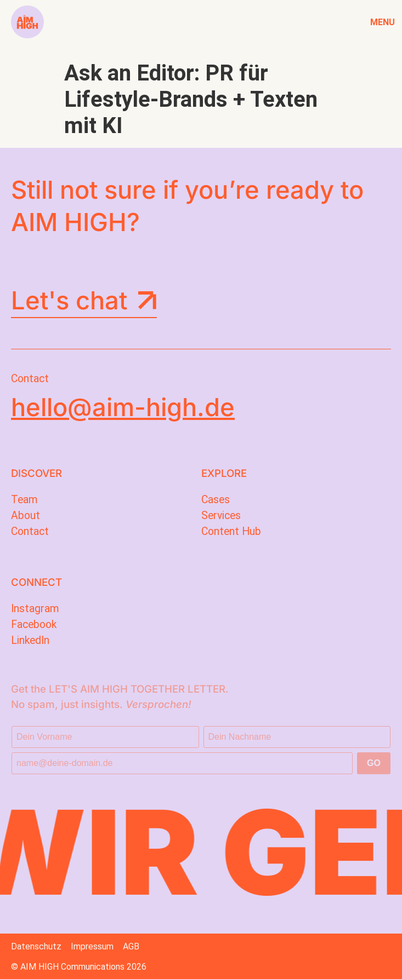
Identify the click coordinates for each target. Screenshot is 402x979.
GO (374, 763)
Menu (382, 22)
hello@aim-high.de (123, 407)
